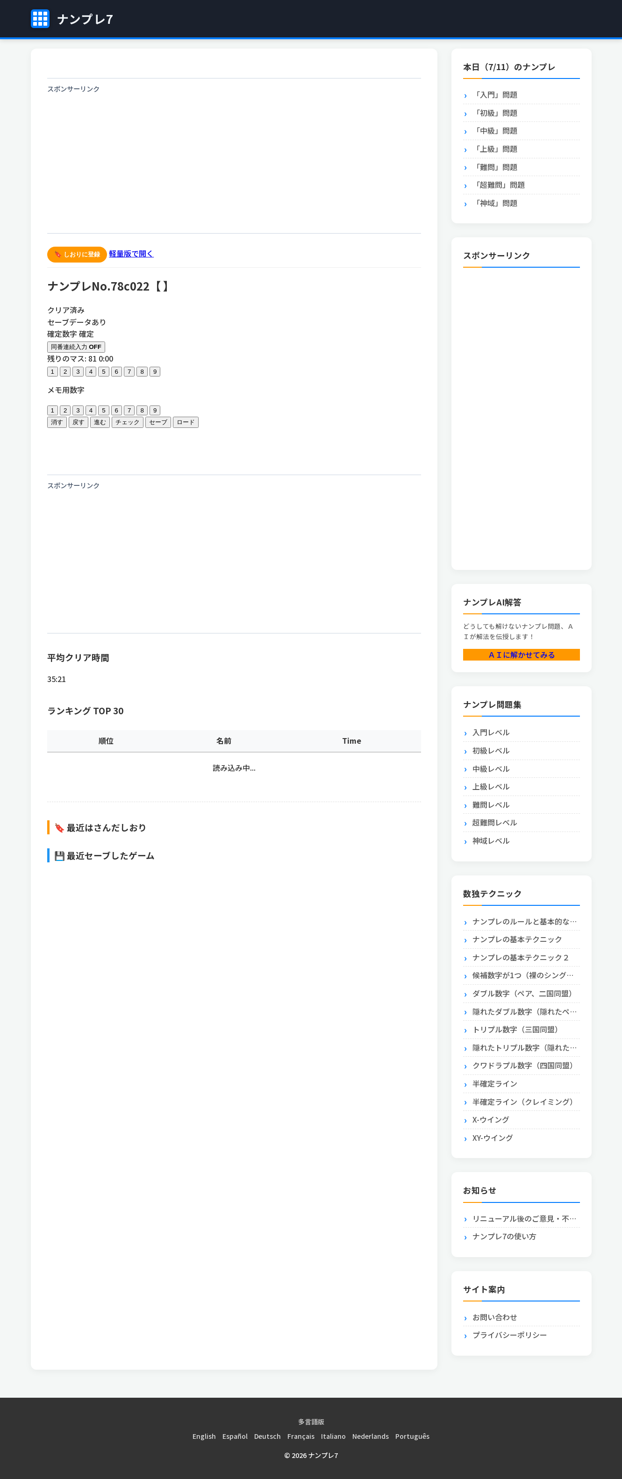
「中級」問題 (494, 130)
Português (412, 1436)
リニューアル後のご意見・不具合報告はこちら (526, 1218)
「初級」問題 (494, 112)
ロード (186, 422)
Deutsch (267, 1436)
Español (235, 1436)
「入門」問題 (494, 94)
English (204, 1436)
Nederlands (370, 1436)
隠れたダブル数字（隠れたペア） (526, 1011)
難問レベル (491, 804)
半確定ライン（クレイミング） (524, 1101)
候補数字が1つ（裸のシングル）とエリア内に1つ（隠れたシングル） (526, 975)
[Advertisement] (234, 163)
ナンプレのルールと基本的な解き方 (526, 921)
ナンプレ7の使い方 (504, 1236)
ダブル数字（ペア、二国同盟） (524, 993)
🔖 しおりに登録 (77, 254)
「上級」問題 (494, 148)
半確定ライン (494, 1083)
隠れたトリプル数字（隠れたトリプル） (526, 1047)
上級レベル (491, 786)
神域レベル (491, 840)
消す (57, 422)
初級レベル (491, 750)
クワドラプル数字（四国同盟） (524, 1065)
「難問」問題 (494, 166)
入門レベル (491, 732)
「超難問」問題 (498, 184)
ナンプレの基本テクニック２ (521, 957)
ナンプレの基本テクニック (517, 939)
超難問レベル (494, 822)
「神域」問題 (494, 202)
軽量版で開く (131, 253)
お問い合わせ (494, 1317)
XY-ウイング (492, 1137)
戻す (78, 422)
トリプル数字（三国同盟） (517, 1029)
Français (301, 1436)
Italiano (333, 1436)
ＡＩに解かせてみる (521, 654)
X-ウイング (490, 1119)
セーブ (158, 422)
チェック (127, 422)
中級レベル (491, 768)
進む (100, 422)
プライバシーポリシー (509, 1334)
